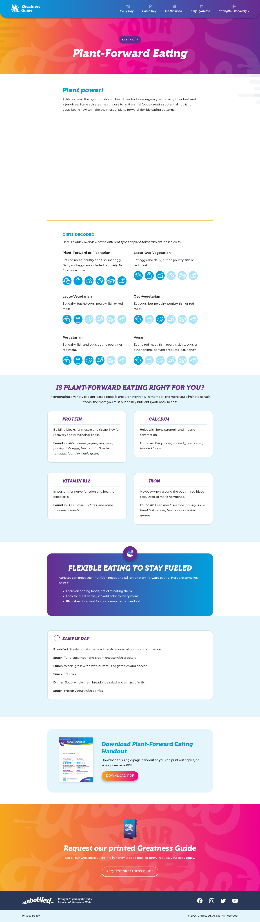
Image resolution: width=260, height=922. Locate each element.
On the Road (173, 11)
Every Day (127, 11)
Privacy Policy (31, 916)
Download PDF (120, 775)
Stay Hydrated (200, 11)
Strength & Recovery (233, 11)
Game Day (149, 11)
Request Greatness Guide (130, 871)
